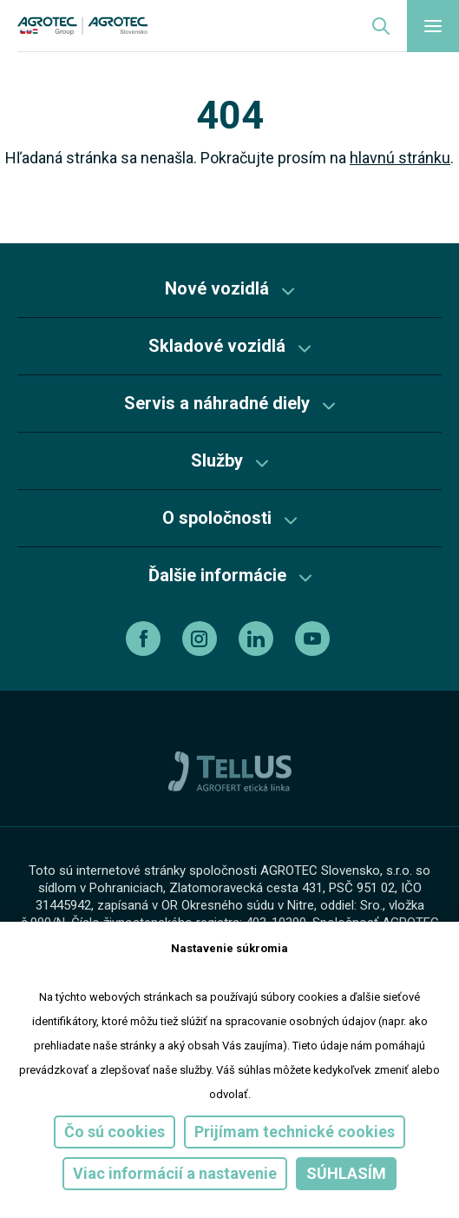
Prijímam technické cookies (294, 1131)
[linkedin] (258, 638)
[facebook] (145, 638)
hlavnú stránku (400, 158)
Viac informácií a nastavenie (175, 1173)
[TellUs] (230, 770)
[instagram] (201, 638)
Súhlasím (346, 1173)
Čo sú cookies (114, 1131)
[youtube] (314, 638)
